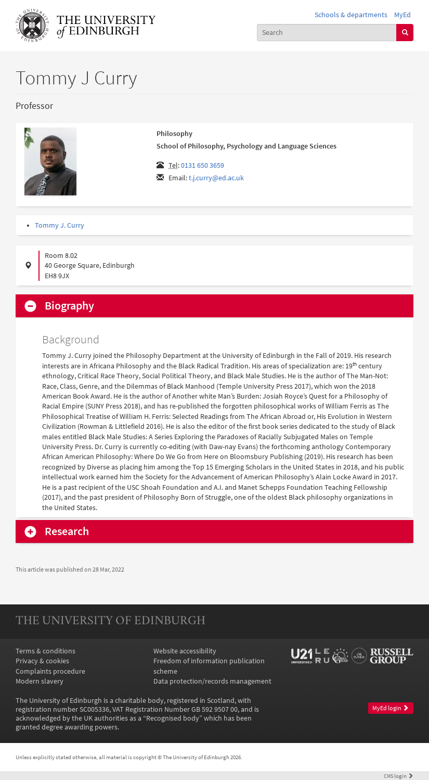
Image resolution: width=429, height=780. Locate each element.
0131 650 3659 (202, 165)
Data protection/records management (212, 681)
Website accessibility (184, 651)
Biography (69, 306)
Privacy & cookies (42, 661)
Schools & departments (351, 14)
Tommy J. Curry (59, 225)
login (398, 775)
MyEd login (390, 708)
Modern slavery (39, 681)
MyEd (402, 14)
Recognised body (172, 718)
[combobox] (327, 32)
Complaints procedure (50, 671)
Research (67, 531)
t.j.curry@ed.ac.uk (216, 178)
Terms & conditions (45, 651)
